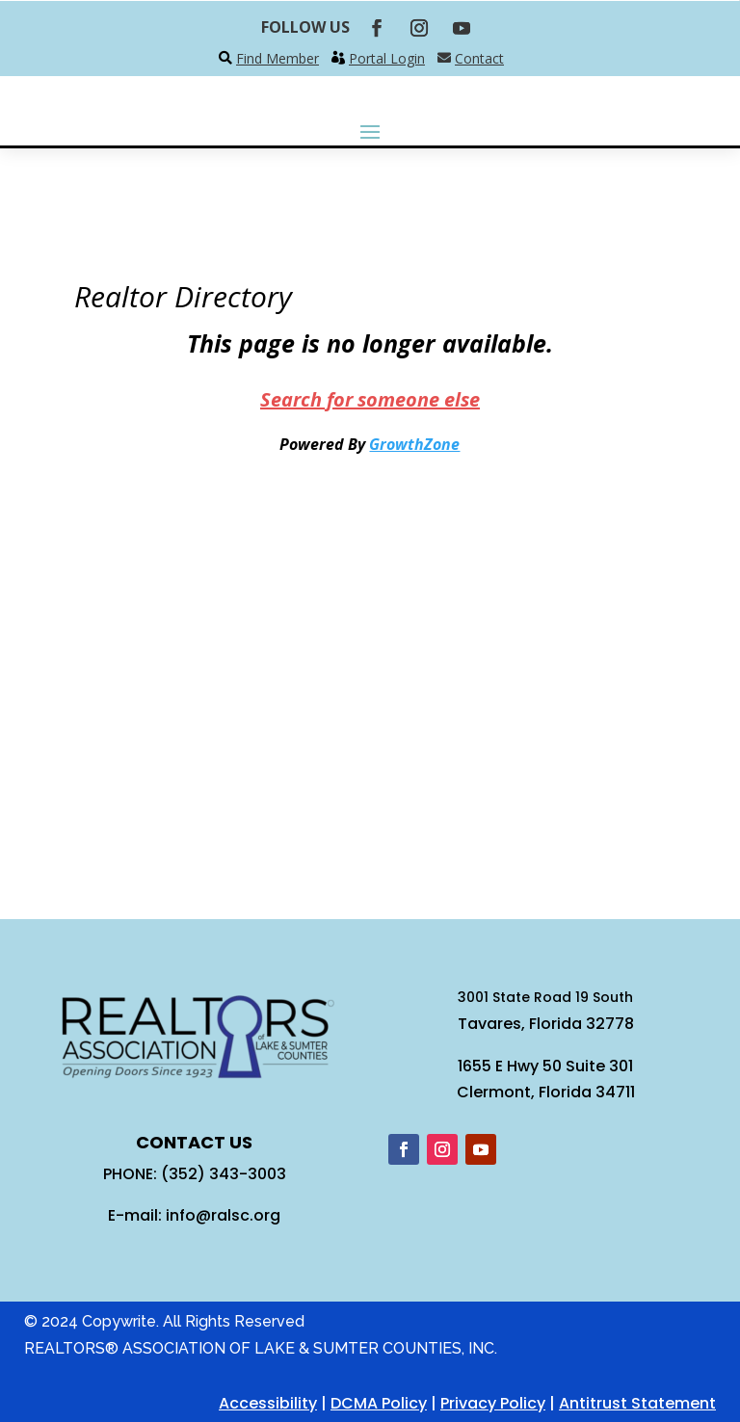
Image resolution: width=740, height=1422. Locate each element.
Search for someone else (370, 399)
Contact (479, 58)
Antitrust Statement (637, 1403)
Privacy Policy (492, 1403)
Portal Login (387, 58)
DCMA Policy (378, 1403)
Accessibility (268, 1403)
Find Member (277, 58)
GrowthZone (414, 444)
